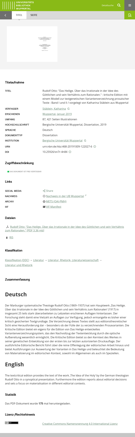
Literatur (38, 260)
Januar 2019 (64, 114)
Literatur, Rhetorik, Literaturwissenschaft (73, 260)
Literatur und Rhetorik (18, 265)
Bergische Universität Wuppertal (62, 140)
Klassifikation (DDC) (17, 260)
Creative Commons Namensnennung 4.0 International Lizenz (80, 424)
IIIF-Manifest (53, 207)
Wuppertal (48, 114)
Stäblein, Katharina (54, 108)
